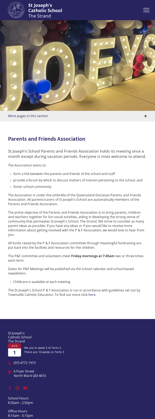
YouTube (24, 387)
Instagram (17, 387)
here (91, 294)
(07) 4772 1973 (25, 363)
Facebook (8, 387)
